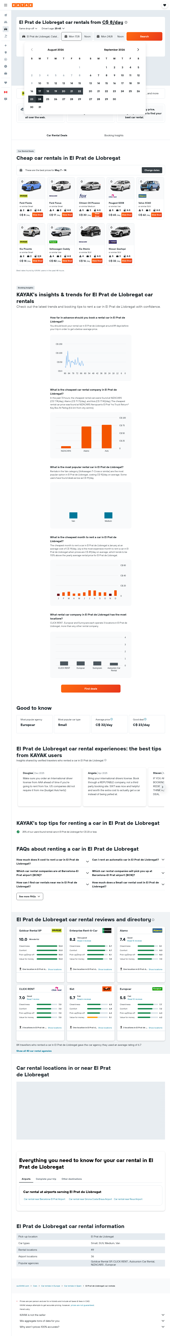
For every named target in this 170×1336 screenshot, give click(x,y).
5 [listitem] (81, 210)
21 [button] (71, 91)
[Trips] (5, 82)
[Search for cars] (5, 29)
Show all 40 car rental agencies (34, 1050)
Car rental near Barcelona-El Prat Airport (44, 1199)
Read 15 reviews (134, 940)
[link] (91, 689)
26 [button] (55, 99)
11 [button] (48, 83)
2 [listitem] (22, 210)
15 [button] (79, 83)
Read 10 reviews (135, 999)
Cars (35, 1286)
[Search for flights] (5, 15)
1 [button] (79, 67)
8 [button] (79, 75)
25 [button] (47, 99)
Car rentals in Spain (73, 1286)
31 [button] (40, 107)
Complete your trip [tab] (46, 1178)
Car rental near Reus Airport (128, 1199)
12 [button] (55, 83)
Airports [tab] (26, 1178)
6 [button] (63, 75)
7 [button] (71, 75)
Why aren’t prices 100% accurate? (92, 1327)
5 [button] (55, 75)
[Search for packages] (5, 36)
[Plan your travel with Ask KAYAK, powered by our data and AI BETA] (5, 45)
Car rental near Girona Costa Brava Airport (90, 1199)
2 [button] (32, 75)
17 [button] (40, 91)
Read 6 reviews (84, 999)
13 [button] (63, 83)
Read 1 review (33, 999)
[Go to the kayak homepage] (22, 5)
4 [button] (47, 75)
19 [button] (55, 91)
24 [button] (39, 99)
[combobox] (28, 28)
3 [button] (40, 75)
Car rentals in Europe (50, 1286)
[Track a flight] (5, 59)
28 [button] (71, 99)
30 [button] (31, 107)
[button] (5, 5)
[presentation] (126, 22)
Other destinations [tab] (72, 1178)
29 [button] (79, 99)
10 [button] (39, 83)
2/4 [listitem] (37, 256)
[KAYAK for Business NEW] (5, 73)
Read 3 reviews (84, 940)
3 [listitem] (88, 210)
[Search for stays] (5, 22)
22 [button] (79, 91)
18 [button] (47, 91)
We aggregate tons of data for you (92, 1321)
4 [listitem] (51, 210)
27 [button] (63, 99)
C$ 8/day (112, 22)
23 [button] (31, 99)
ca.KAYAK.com (22, 1286)
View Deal (37, 214)
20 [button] (63, 91)
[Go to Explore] (5, 52)
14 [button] (71, 83)
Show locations (55, 969)
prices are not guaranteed (82, 1305)
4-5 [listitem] (37, 210)
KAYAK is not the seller (92, 1315)
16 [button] (32, 91)
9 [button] (32, 83)
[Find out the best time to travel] (5, 66)
